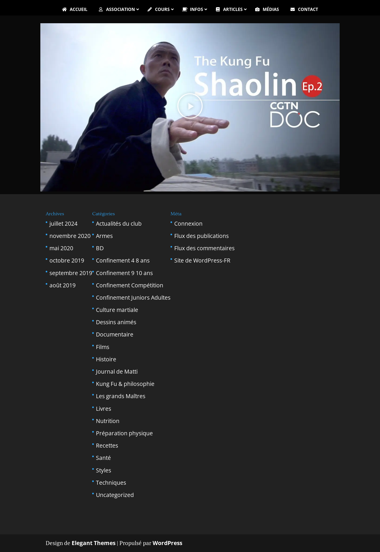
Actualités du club (119, 223)
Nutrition (107, 421)
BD (100, 248)
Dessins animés (116, 322)
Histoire (106, 359)
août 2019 (62, 285)
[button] (190, 107)
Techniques (111, 482)
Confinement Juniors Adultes (133, 297)
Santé (103, 457)
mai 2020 (61, 248)
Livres (103, 408)
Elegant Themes (93, 543)
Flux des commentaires (204, 248)
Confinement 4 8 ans (123, 260)
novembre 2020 (70, 236)
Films (102, 347)
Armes (104, 236)
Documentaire (114, 334)
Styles (103, 470)
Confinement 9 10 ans (124, 273)
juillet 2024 (63, 223)
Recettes (107, 445)
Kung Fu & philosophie (125, 383)
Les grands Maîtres (120, 396)
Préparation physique (124, 433)
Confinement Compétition (129, 285)
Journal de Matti (117, 371)
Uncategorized (115, 495)
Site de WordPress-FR (202, 260)
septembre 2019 (70, 273)
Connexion (188, 223)
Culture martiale (117, 310)
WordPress (167, 543)
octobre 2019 (66, 260)
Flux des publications (201, 236)
